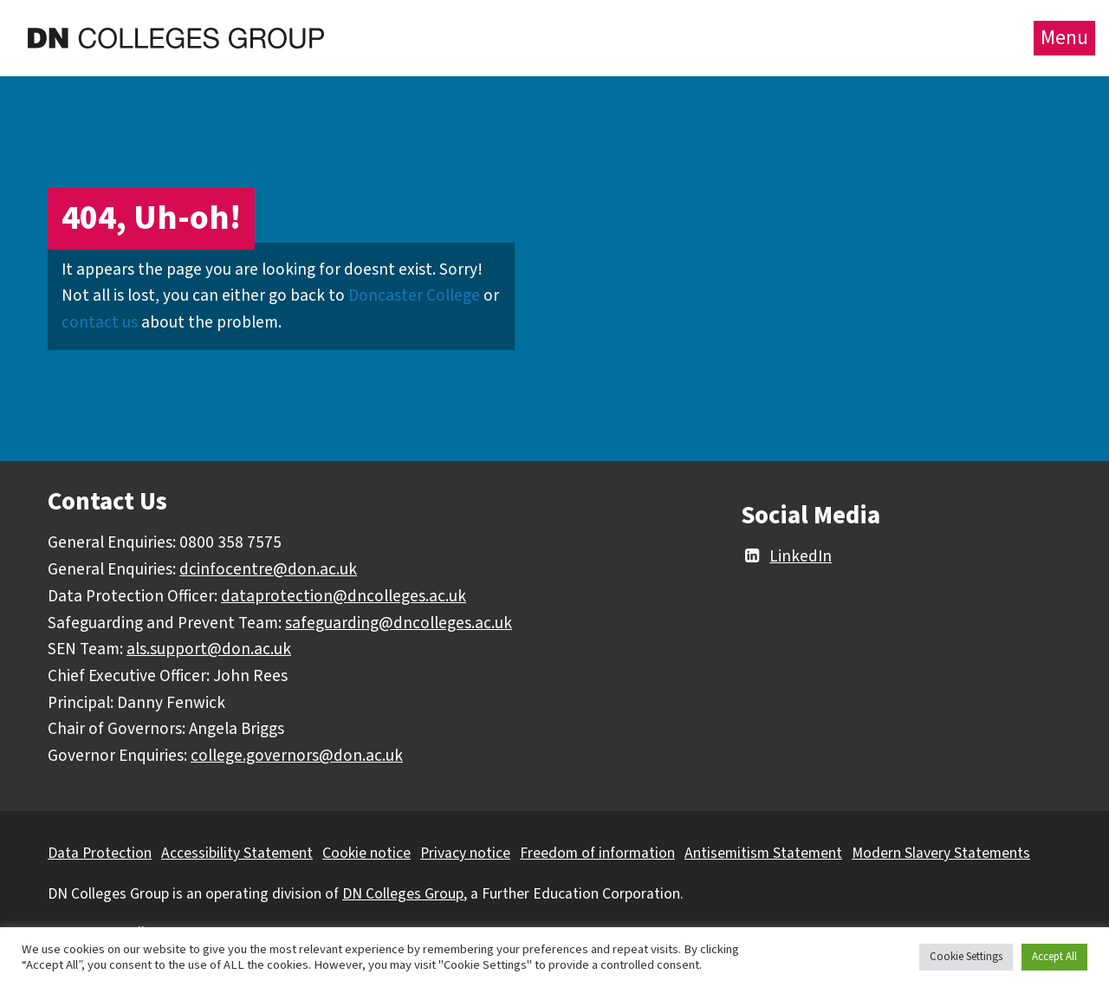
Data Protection (100, 853)
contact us (100, 322)
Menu (1064, 38)
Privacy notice (465, 853)
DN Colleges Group (403, 894)
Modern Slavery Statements (941, 853)
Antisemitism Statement (763, 853)
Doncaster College (414, 295)
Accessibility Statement (237, 853)
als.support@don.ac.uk (208, 649)
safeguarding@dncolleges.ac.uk (398, 623)
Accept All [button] (1054, 956)
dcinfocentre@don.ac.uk (268, 569)
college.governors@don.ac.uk (297, 755)
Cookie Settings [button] (966, 956)
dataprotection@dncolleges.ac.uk (343, 596)
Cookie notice (366, 853)
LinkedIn (786, 556)
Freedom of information (597, 853)
